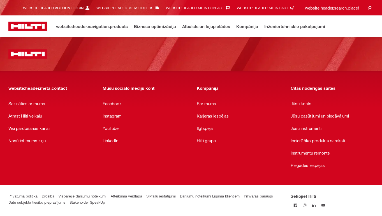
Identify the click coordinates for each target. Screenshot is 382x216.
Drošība (48, 196)
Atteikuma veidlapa (126, 196)
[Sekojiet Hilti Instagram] (304, 205)
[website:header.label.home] (27, 26)
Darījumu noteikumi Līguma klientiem (210, 196)
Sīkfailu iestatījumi (161, 196)
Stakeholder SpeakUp (87, 202)
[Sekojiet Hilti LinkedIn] (313, 205)
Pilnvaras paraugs (258, 196)
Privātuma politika (23, 196)
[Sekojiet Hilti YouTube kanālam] (323, 205)
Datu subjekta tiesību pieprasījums (36, 202)
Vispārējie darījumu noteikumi (83, 196)
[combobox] (337, 7)
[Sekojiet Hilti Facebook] (295, 205)
